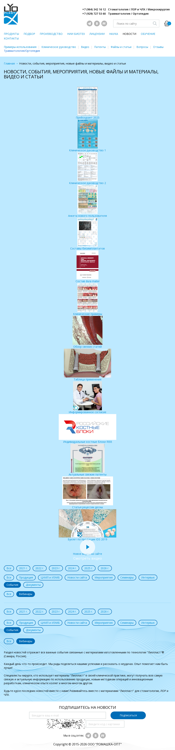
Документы (33, 585)
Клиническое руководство (58, 47)
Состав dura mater (88, 266)
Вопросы (142, 47)
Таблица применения (87, 365)
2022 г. (39, 568)
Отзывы (158, 47)
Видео (85, 47)
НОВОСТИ (129, 34)
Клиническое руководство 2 (87, 168)
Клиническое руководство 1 (87, 136)
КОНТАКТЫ (11, 38)
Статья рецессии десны (87, 492)
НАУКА (113, 34)
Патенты (100, 47)
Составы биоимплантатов (87, 234)
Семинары (127, 577)
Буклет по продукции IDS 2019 (87, 525)
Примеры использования (20, 47)
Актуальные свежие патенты (87, 460)
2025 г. (88, 568)
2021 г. (23, 568)
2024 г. (72, 568)
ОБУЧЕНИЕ (148, 34)
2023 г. (56, 568)
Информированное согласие (87, 397)
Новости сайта (77, 577)
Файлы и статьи (121, 47)
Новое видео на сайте (87, 552)
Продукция (26, 577)
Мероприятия (104, 577)
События (12, 585)
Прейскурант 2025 (87, 103)
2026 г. (105, 568)
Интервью (148, 577)
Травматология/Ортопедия (22, 51)
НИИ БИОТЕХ (76, 34)
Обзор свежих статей (87, 332)
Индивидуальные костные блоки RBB (87, 429)
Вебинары (25, 594)
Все (9, 568)
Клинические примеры (87, 299)
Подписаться (128, 715)
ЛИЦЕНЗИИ (97, 34)
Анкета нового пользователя (87, 201)
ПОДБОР (29, 34)
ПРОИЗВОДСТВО (51, 34)
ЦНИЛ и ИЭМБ (50, 577)
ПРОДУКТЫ (11, 34)
